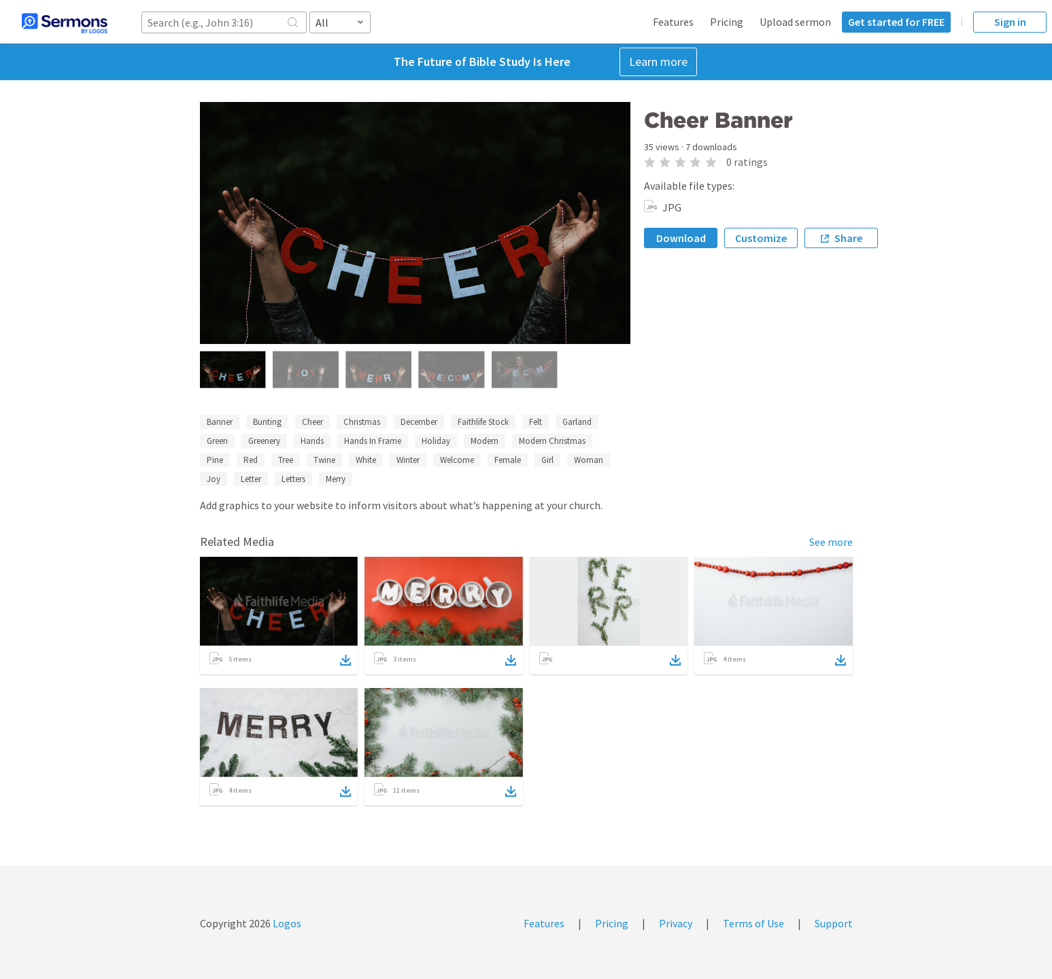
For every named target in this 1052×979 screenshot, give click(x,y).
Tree (285, 460)
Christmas (361, 422)
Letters (293, 479)
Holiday (436, 441)
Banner (220, 422)
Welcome (457, 460)
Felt (535, 422)
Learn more (658, 61)
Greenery (264, 441)
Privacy (675, 923)
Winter (408, 460)
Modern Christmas (552, 441)
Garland (577, 422)
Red (250, 460)
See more (831, 542)
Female (507, 460)
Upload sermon (795, 22)
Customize (761, 238)
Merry (335, 479)
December (419, 422)
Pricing (726, 22)
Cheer (312, 422)
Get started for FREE (896, 22)
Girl (547, 460)
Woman (588, 460)
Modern (484, 441)
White (366, 460)
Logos (286, 923)
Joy (213, 479)
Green (217, 441)
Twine (324, 460)
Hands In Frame (372, 441)
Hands (312, 441)
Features (673, 22)
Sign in (1010, 22)
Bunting (267, 422)
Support (834, 923)
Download (681, 238)
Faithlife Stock (483, 422)
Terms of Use (753, 923)
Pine (215, 460)
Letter (251, 479)
